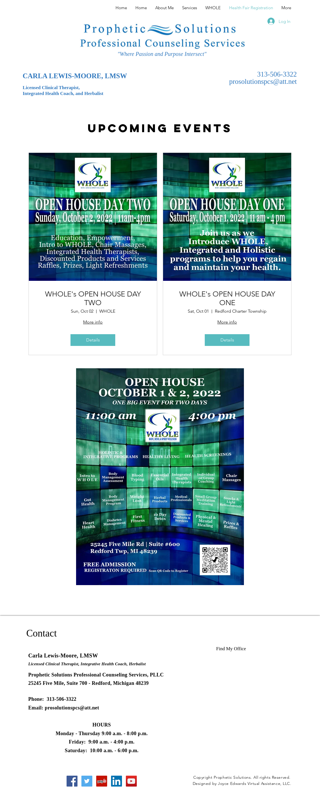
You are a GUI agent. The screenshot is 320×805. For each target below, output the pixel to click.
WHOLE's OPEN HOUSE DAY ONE (227, 298)
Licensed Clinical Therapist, (51, 87)
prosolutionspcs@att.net (263, 81)
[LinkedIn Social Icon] (116, 781)
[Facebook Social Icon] (72, 781)
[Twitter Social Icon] (86, 781)
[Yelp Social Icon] (101, 781)
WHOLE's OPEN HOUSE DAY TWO (93, 298)
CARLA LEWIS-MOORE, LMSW (75, 76)
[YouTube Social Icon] (131, 781)
